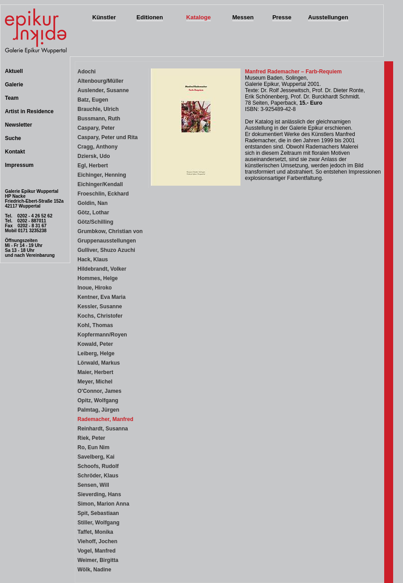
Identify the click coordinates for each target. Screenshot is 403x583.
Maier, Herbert (95, 372)
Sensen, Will (93, 485)
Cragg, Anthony (97, 147)
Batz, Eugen (92, 100)
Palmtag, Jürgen (98, 410)
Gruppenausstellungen (106, 241)
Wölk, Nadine (94, 569)
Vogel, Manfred (96, 551)
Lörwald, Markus (98, 363)
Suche (13, 138)
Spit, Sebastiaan (98, 513)
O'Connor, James (99, 391)
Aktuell (14, 71)
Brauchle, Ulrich (98, 109)
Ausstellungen (328, 17)
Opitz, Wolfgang (97, 400)
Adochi (86, 71)
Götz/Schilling (95, 222)
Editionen (150, 17)
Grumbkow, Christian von (110, 231)
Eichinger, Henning (101, 175)
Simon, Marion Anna (103, 504)
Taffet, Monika (95, 532)
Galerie (14, 84)
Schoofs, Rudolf (98, 466)
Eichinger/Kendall (100, 184)
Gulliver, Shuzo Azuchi (106, 250)
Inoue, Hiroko (94, 288)
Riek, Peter (91, 438)
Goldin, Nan (92, 203)
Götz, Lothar (93, 212)
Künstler (104, 17)
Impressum (19, 165)
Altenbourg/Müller (100, 81)
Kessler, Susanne (99, 306)
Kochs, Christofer (100, 316)
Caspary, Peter (96, 128)
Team (11, 98)
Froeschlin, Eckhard (103, 194)
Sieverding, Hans (99, 494)
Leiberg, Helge (96, 353)
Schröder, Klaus (97, 475)
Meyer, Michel (94, 382)
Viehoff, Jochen (97, 541)
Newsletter (18, 125)
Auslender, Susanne (103, 90)
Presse (282, 17)
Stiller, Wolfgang (98, 522)
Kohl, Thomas (95, 325)
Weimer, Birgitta (97, 560)
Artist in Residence (29, 111)
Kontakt (15, 152)
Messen (243, 17)
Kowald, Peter (95, 344)
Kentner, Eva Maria (101, 297)
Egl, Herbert (92, 165)
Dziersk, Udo (93, 156)
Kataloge (198, 17)
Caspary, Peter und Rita (107, 137)
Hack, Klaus (92, 259)
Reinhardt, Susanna (102, 429)
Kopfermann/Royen (102, 335)
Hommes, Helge (97, 278)
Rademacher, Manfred (105, 419)
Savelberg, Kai (96, 457)
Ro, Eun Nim (93, 447)
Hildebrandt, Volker (101, 269)
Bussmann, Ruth (98, 118)
